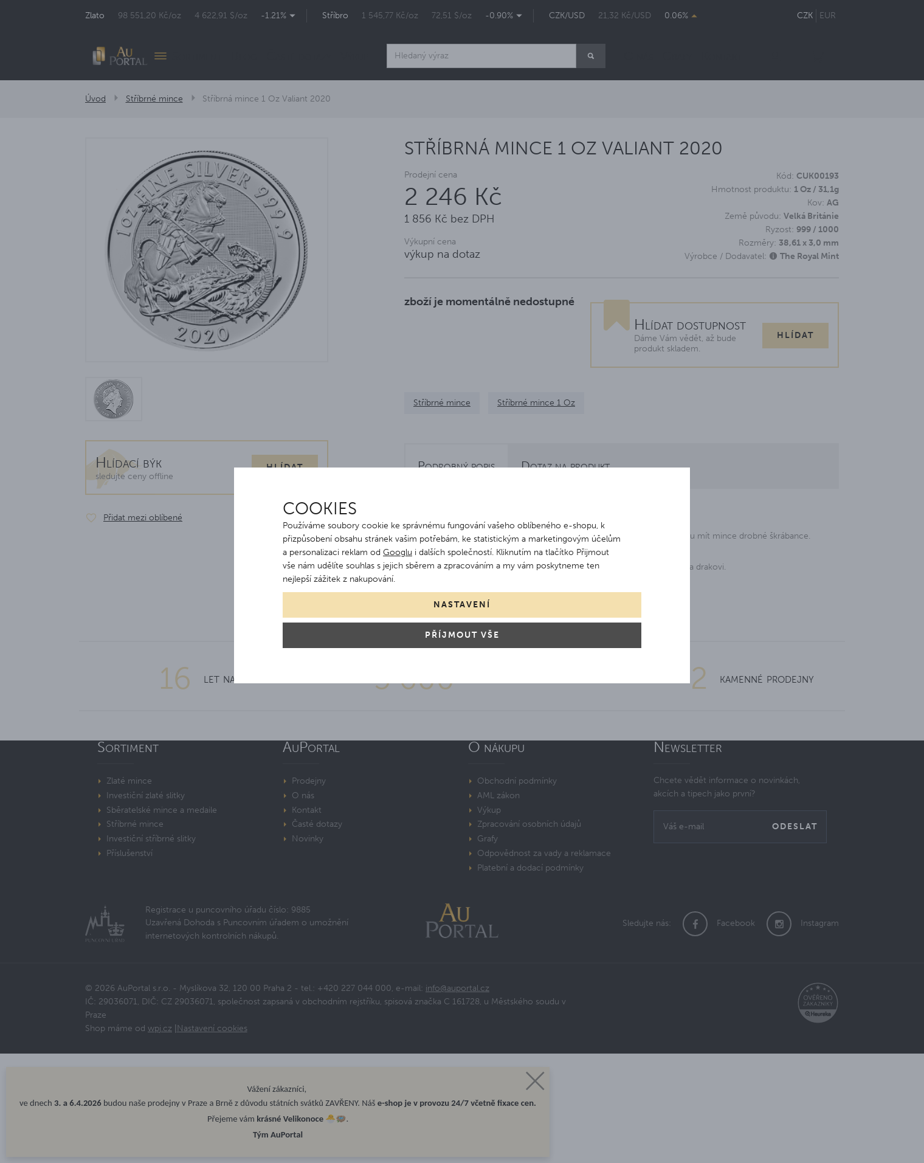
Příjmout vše (462, 635)
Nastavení (462, 604)
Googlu (397, 552)
